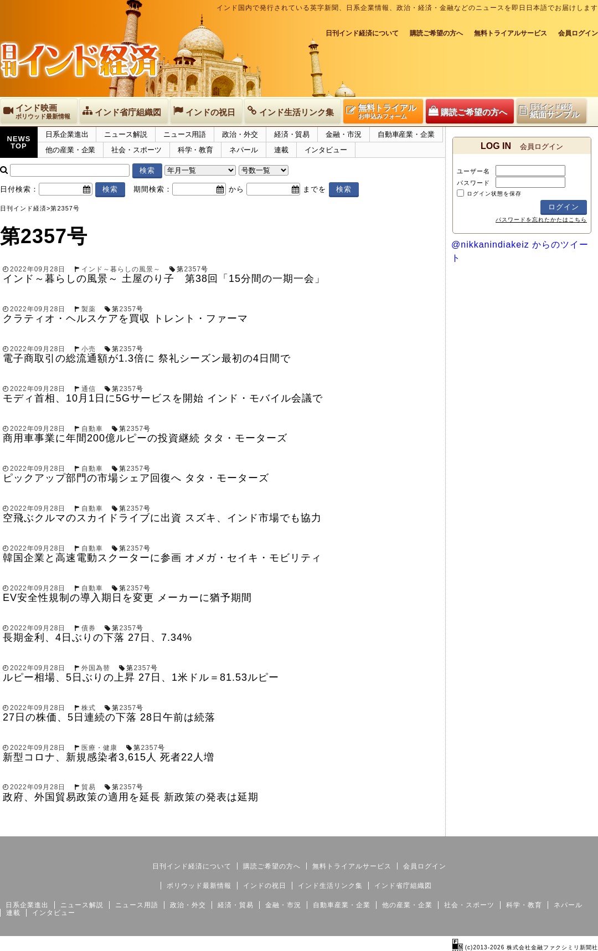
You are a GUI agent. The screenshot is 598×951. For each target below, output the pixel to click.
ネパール (243, 150)
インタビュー (326, 150)
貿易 (88, 787)
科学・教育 (196, 150)
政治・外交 (240, 134)
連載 (281, 150)
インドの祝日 (264, 886)
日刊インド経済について (362, 33)
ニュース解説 (125, 134)
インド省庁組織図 (403, 886)
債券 (88, 628)
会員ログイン (578, 33)
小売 (88, 349)
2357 (192, 269)
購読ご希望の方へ (436, 33)
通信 (88, 389)
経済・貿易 (292, 134)
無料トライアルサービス (510, 33)
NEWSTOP (19, 142)
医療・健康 (99, 748)
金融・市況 (344, 134)
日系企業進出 (66, 134)
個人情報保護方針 (571, 827)
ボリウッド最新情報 (199, 886)
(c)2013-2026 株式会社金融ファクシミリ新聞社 (525, 947)
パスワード (473, 182)
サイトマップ (514, 827)
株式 (88, 708)
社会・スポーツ (136, 150)
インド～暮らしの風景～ (121, 269)
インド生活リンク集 (330, 886)
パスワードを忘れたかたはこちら (541, 220)
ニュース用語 (184, 134)
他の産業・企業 (70, 150)
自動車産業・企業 (406, 134)
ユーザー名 (473, 171)
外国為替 (95, 668)
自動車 (92, 429)
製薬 (88, 309)
